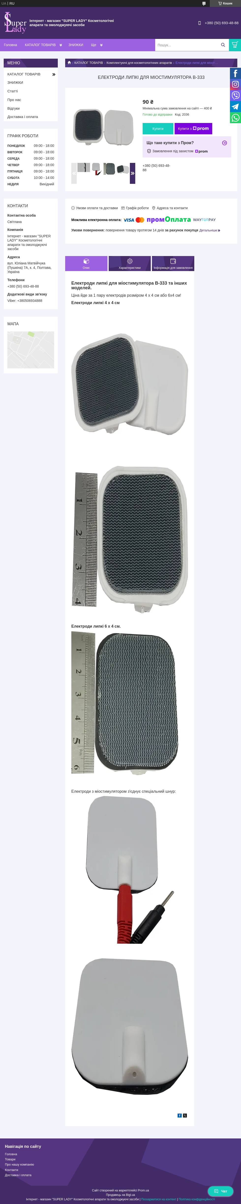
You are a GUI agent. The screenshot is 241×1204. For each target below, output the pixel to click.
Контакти (11, 1170)
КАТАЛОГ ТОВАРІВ (40, 45)
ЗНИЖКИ (75, 45)
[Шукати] (223, 45)
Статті (12, 91)
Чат (220, 1191)
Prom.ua (143, 1190)
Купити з (193, 128)
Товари (10, 1159)
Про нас (14, 100)
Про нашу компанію (19, 1164)
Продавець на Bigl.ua (120, 1195)
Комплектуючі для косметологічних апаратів (139, 63)
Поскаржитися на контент (158, 1199)
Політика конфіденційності (197, 1199)
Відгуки (13, 108)
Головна (10, 45)
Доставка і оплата (22, 117)
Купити (158, 129)
